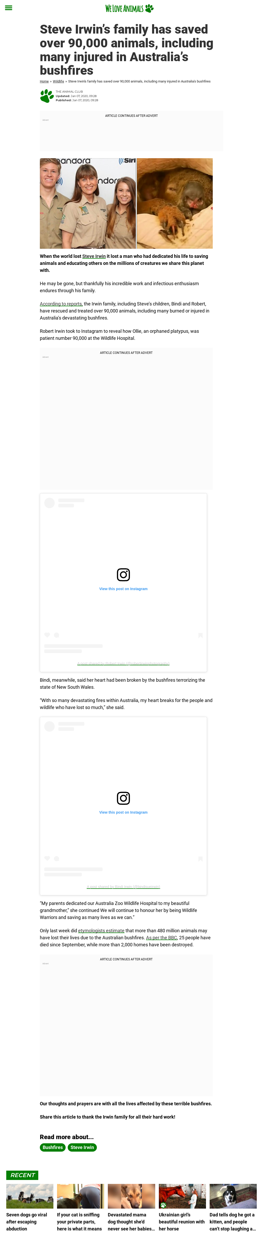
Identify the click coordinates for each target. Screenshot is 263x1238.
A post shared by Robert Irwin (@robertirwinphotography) (123, 663)
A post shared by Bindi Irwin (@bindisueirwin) (123, 887)
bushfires (53, 1147)
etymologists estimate (101, 930)
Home (44, 81)
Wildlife (58, 81)
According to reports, (61, 304)
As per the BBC (161, 937)
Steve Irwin (94, 256)
